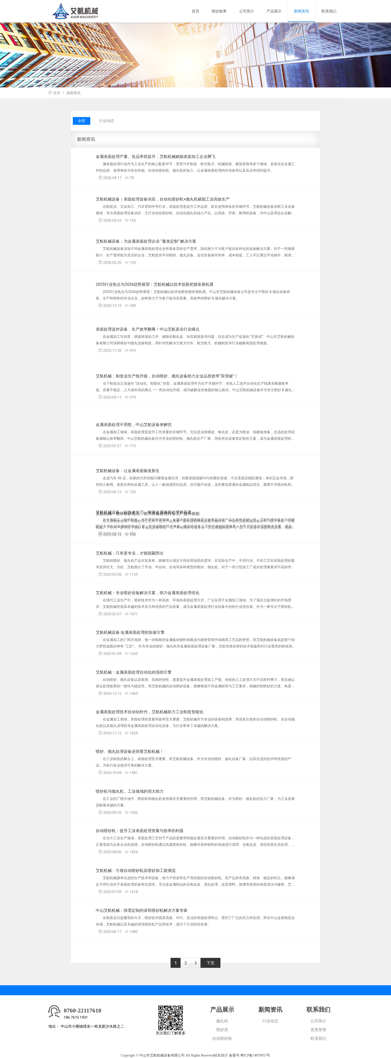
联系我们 (328, 11)
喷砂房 (222, 1030)
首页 (195, 11)
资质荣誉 (318, 1030)
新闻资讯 (301, 11)
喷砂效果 (219, 11)
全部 (81, 121)
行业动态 (106, 121)
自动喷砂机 (222, 1038)
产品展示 (274, 11)
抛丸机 (222, 1021)
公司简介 (246, 11)
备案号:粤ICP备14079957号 (249, 1055)
